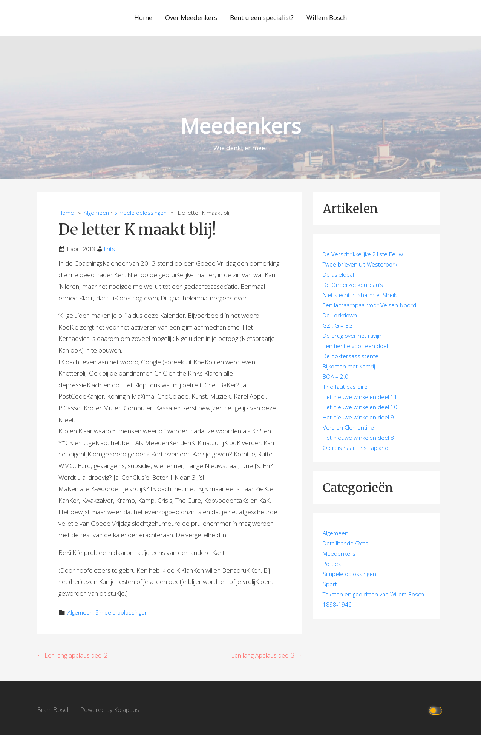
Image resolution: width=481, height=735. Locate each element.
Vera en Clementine (348, 427)
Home (143, 17)
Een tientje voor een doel (355, 346)
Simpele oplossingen (140, 212)
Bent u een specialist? (262, 17)
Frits (109, 249)
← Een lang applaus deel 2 (72, 655)
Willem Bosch (326, 17)
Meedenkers (241, 125)
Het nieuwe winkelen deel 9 (358, 417)
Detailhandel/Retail (347, 543)
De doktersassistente (350, 356)
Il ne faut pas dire (345, 386)
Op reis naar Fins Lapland (355, 447)
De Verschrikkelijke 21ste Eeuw (363, 254)
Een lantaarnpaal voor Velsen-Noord (369, 305)
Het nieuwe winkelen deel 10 (360, 407)
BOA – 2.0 (335, 376)
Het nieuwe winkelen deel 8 (358, 437)
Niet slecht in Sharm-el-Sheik (360, 295)
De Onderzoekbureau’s (353, 284)
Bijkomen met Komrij (349, 366)
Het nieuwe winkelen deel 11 (360, 397)
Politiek (332, 563)
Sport (330, 584)
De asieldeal (338, 274)
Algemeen (96, 212)
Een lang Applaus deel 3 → (266, 655)
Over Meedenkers (191, 17)
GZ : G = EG (337, 325)
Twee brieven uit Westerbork (360, 264)
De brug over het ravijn (352, 335)
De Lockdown (340, 315)
